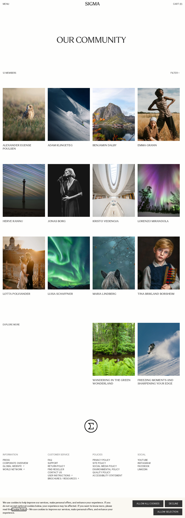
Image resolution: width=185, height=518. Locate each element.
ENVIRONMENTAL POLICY (106, 469)
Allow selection (167, 512)
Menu (6, 4)
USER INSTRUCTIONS (59, 475)
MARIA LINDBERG (104, 293)
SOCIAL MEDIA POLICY (105, 466)
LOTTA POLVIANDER (16, 293)
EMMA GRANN (147, 145)
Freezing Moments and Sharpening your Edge (155, 381)
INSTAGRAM (144, 463)
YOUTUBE (143, 460)
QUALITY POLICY (102, 472)
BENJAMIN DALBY (105, 145)
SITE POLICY (99, 463)
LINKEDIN (142, 469)
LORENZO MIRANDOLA (153, 221)
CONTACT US (55, 472)
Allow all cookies (148, 503)
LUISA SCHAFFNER (60, 293)
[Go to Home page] (92, 3)
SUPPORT (53, 463)
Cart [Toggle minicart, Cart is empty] (177, 4)
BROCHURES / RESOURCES (62, 478)
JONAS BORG (57, 221)
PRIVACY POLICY (101, 460)
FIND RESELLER (56, 469)
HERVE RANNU (13, 221)
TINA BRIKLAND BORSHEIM (156, 293)
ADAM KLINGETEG (60, 145)
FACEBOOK (143, 466)
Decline (173, 503)
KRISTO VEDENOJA (106, 221)
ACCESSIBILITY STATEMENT (107, 475)
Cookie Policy (19, 509)
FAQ (50, 460)
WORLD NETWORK (12, 469)
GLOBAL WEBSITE (12, 466)
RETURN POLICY (56, 466)
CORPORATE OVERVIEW (15, 463)
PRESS (6, 460)
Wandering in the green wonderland (111, 381)
